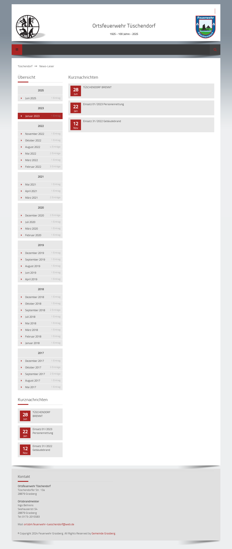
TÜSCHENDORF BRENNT (97, 87)
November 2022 (42, 134)
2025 (41, 90)
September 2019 (42, 259)
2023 (41, 108)
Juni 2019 (42, 272)
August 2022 (42, 147)
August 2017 (42, 380)
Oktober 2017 (42, 367)
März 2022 (42, 160)
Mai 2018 (42, 323)
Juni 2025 (42, 98)
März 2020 (42, 228)
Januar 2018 (42, 343)
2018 (41, 289)
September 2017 (42, 374)
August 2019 (42, 266)
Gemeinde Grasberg (103, 533)
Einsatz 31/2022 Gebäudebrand (102, 121)
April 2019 (42, 279)
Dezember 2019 (42, 253)
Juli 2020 (42, 222)
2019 (41, 245)
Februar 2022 (42, 167)
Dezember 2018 (42, 297)
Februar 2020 (42, 235)
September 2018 (42, 310)
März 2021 (42, 197)
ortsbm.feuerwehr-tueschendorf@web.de (49, 524)
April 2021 (42, 191)
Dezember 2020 (42, 215)
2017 (41, 353)
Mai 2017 (42, 387)
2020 (41, 207)
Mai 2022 (42, 153)
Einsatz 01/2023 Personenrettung (103, 104)
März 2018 (42, 330)
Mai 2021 (42, 184)
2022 (41, 126)
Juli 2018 (42, 317)
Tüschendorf (25, 66)
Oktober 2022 (42, 140)
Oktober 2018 (42, 303)
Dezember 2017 (42, 361)
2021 (41, 176)
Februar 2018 (42, 336)
